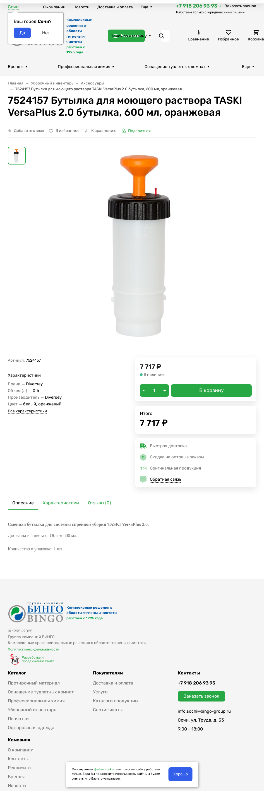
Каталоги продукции (115, 700)
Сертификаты (108, 709)
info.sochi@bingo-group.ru (204, 711)
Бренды (15, 66)
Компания (19, 740)
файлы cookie (104, 769)
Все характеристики (27, 411)
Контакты (18, 758)
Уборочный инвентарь (32, 709)
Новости (81, 7)
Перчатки (18, 718)
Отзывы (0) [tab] (99, 502)
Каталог (17, 673)
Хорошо (180, 774)
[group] (145, 252)
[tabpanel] (132, 536)
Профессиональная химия (84, 66)
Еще (144, 7)
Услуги (100, 692)
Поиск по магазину (129, 36)
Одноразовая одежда (31, 727)
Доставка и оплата (115, 7)
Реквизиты (19, 767)
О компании (54, 7)
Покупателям (108, 673)
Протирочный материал (34, 683)
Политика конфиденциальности (33, 649)
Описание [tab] (23, 502)
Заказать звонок (240, 6)
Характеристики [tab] (61, 502)
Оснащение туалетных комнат (175, 66)
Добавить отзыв (29, 130)
